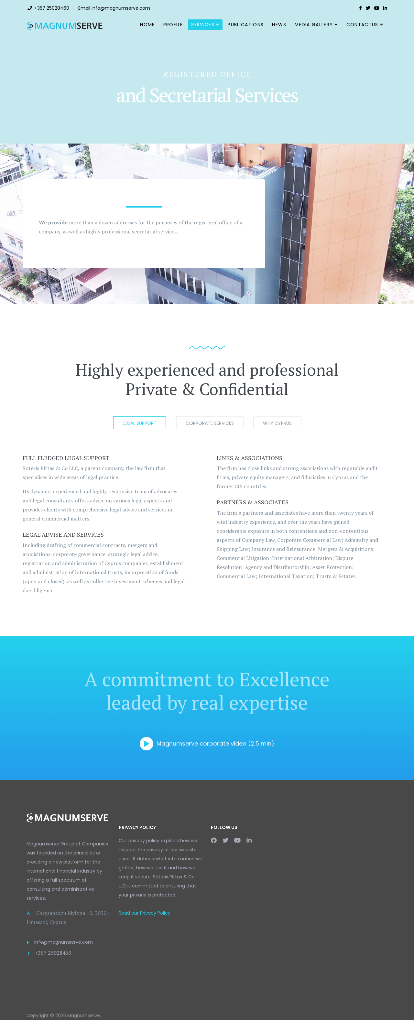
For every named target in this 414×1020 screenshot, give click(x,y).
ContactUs (362, 24)
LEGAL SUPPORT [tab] (140, 423)
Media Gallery (314, 24)
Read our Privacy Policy (144, 913)
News (279, 24)
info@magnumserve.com (121, 8)
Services (202, 24)
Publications (246, 24)
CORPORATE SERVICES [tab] (210, 423)
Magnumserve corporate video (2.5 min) (207, 741)
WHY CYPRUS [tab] (277, 423)
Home (147, 24)
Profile (173, 24)
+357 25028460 (51, 8)
